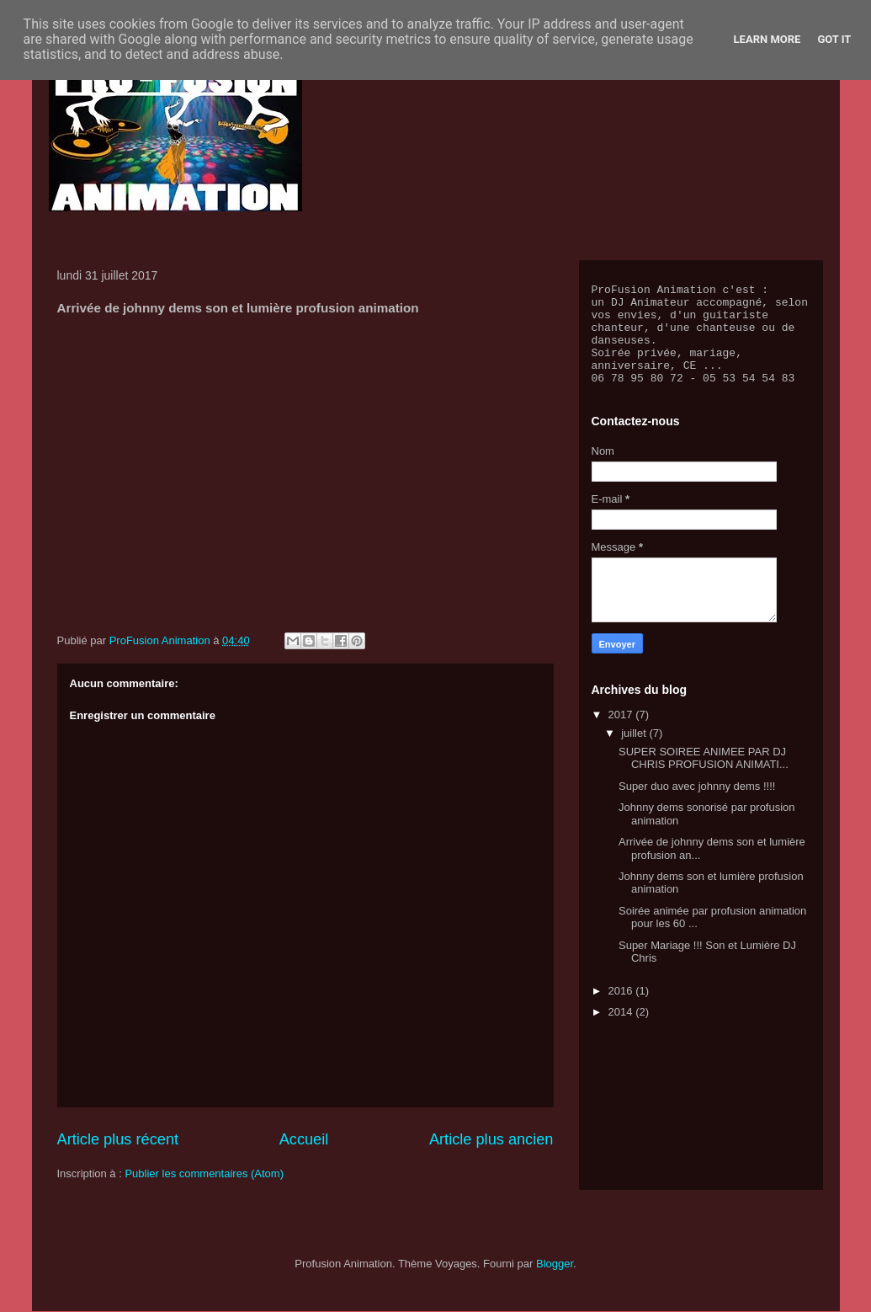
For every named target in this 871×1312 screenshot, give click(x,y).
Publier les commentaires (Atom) (204, 1173)
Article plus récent (118, 1139)
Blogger (554, 1263)
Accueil (304, 1139)
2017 (622, 734)
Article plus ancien (491, 1139)
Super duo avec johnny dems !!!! (697, 806)
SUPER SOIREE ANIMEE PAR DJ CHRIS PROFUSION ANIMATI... (704, 778)
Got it (834, 39)
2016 (622, 1011)
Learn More (767, 39)
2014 (622, 1032)
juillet (635, 753)
